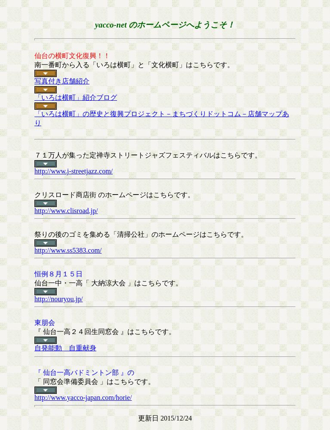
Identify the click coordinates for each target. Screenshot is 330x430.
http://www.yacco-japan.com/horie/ (83, 397)
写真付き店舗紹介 (61, 81)
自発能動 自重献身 (65, 348)
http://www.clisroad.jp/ (66, 210)
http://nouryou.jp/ (58, 299)
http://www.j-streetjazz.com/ (73, 171)
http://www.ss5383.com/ (68, 250)
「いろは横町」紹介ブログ (75, 97)
